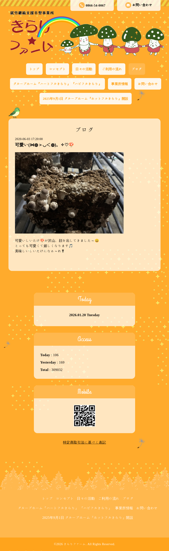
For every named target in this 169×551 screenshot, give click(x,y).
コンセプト (57, 69)
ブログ (137, 69)
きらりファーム (75, 544)
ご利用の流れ (112, 69)
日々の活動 (83, 69)
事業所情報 (119, 83)
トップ (34, 69)
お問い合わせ (138, 5)
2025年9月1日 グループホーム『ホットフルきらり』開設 (85, 98)
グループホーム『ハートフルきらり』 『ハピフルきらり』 (57, 83)
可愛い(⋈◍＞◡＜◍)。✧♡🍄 (44, 144)
